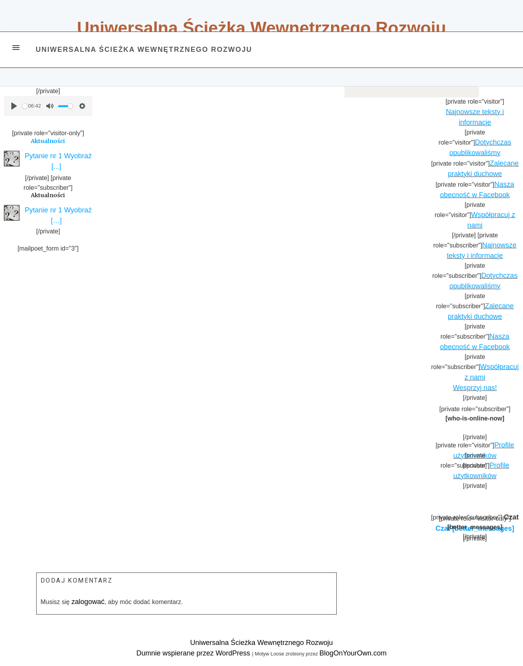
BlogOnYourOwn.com (352, 653)
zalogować (87, 602)
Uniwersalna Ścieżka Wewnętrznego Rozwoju (261, 27)
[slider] (24, 106)
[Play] (14, 106)
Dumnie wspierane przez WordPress (194, 653)
